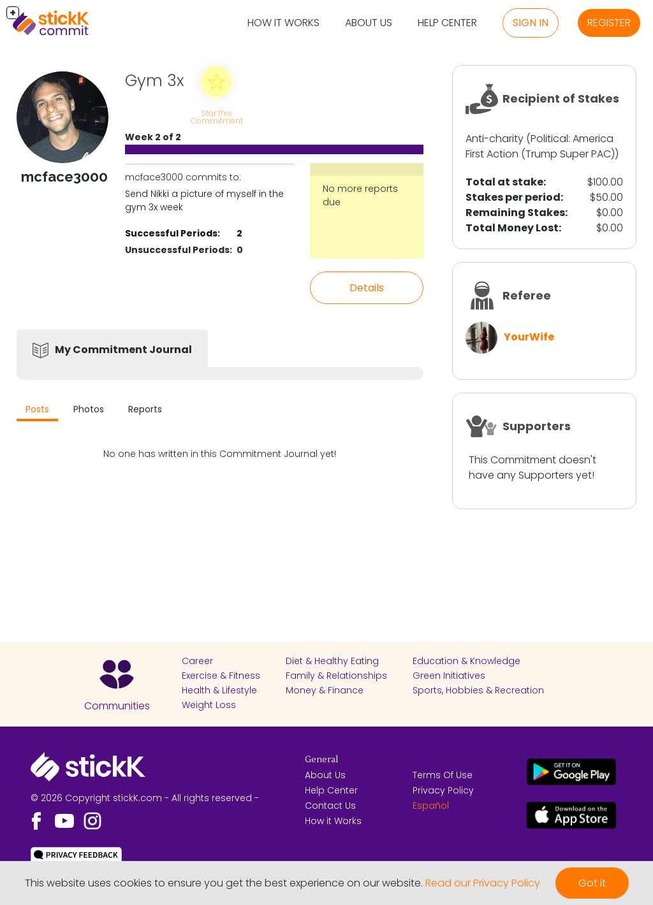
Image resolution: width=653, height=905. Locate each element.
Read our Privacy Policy (482, 883)
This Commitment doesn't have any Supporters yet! (532, 467)
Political (549, 138)
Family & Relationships (336, 675)
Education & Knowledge (466, 661)
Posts (37, 409)
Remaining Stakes (515, 212)
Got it (592, 883)
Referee (527, 295)
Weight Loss (209, 705)
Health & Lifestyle (219, 690)
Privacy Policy (443, 790)
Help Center (447, 22)
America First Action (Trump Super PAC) (540, 146)
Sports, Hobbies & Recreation (478, 690)
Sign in (530, 22)
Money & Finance (324, 690)
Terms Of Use (443, 775)
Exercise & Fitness (221, 675)
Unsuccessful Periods (177, 249)
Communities (117, 706)
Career (197, 661)
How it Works (283, 22)
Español (431, 805)
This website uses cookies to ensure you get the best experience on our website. (224, 883)
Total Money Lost (512, 228)
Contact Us (330, 805)
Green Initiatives (449, 675)
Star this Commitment (217, 117)
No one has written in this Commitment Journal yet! (219, 453)
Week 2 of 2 (153, 137)
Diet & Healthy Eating (332, 661)
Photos (88, 409)
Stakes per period (513, 197)
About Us (368, 22)
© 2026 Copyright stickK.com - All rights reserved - (145, 798)
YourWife (529, 336)
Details (366, 287)
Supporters (537, 426)
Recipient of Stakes (561, 98)
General (321, 759)
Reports (145, 409)
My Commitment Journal (123, 349)
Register (609, 22)
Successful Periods (171, 233)
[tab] (37, 410)
